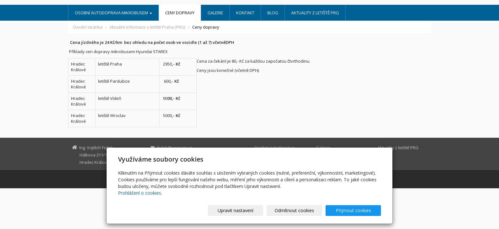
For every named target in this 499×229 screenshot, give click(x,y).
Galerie (215, 13)
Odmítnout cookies (304, 210)
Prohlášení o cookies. (140, 193)
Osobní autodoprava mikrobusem (113, 13)
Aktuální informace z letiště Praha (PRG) (147, 27)
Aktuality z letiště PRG (315, 13)
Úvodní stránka (87, 27)
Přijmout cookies (356, 210)
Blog (272, 13)
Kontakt (245, 13)
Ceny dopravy (179, 13)
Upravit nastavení (252, 210)
